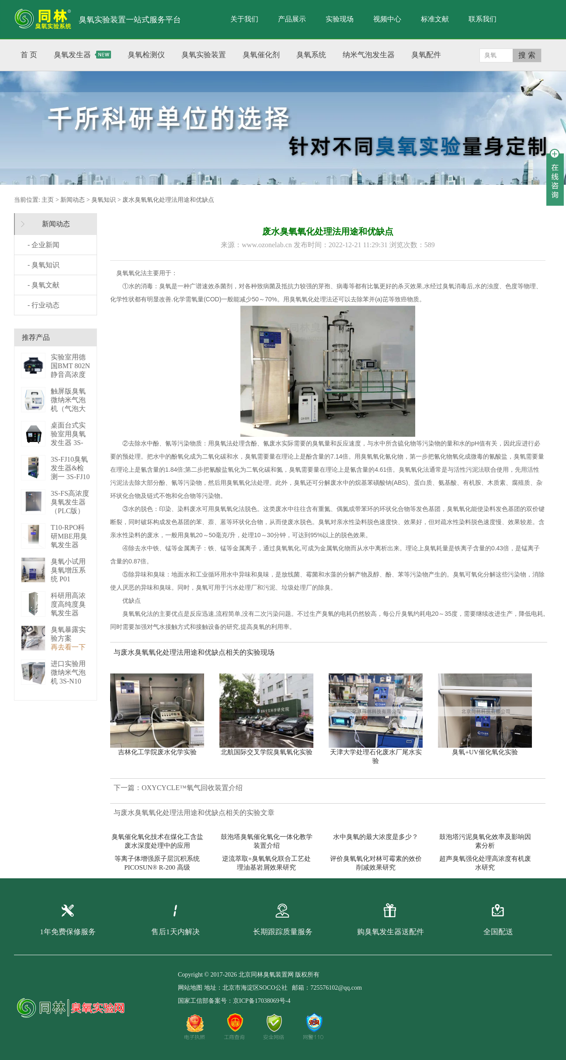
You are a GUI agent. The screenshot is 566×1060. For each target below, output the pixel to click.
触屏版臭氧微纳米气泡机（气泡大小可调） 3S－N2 (69, 408)
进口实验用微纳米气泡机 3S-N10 (68, 672)
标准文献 (435, 19)
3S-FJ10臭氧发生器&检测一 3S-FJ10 (70, 468)
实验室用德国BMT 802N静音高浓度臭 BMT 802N (70, 374)
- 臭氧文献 (43, 285)
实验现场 (340, 19)
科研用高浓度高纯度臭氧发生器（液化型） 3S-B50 (68, 613)
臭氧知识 (103, 200)
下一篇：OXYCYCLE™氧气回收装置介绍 (178, 787)
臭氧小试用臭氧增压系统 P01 (68, 570)
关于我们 (244, 19)
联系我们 (483, 19)
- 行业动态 (43, 305)
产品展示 (292, 19)
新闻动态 (72, 200)
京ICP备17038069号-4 (261, 1001)
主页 (48, 200)
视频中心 (387, 19)
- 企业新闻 (43, 245)
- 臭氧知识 (43, 265)
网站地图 (190, 987)
